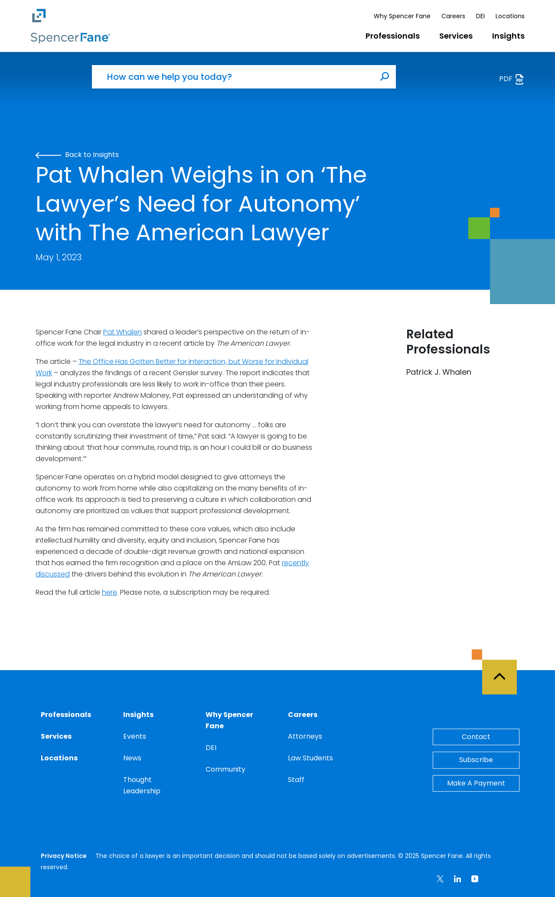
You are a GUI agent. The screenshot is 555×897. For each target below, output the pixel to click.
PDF (512, 79)
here (109, 592)
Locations (510, 16)
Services (456, 35)
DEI (480, 16)
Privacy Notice (64, 855)
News (132, 758)
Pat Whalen (122, 332)
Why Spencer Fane (402, 16)
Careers (453, 16)
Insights (508, 35)
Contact (476, 737)
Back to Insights (77, 155)
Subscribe (476, 760)
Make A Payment (476, 783)
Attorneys (305, 736)
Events (134, 736)
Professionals (393, 35)
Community (225, 769)
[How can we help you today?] (233, 76)
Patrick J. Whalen (438, 372)
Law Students (310, 758)
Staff (296, 780)
